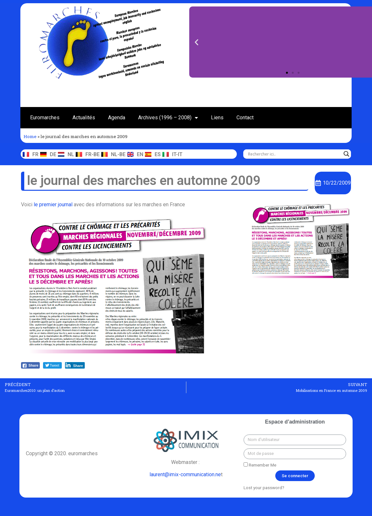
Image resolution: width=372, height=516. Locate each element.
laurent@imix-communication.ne (185, 474)
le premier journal (53, 204)
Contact (245, 117)
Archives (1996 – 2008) (168, 118)
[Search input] (294, 153)
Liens (217, 117)
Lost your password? (264, 487)
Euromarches (45, 117)
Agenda (116, 117)
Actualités (83, 117)
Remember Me (260, 465)
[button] (287, 73)
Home (30, 136)
